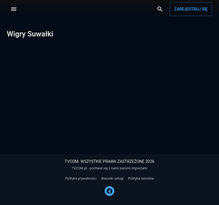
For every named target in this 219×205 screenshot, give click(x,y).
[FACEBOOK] (109, 191)
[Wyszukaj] (160, 9)
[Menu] (14, 9)
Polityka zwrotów (141, 179)
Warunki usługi (112, 179)
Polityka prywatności (80, 179)
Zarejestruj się (191, 9)
